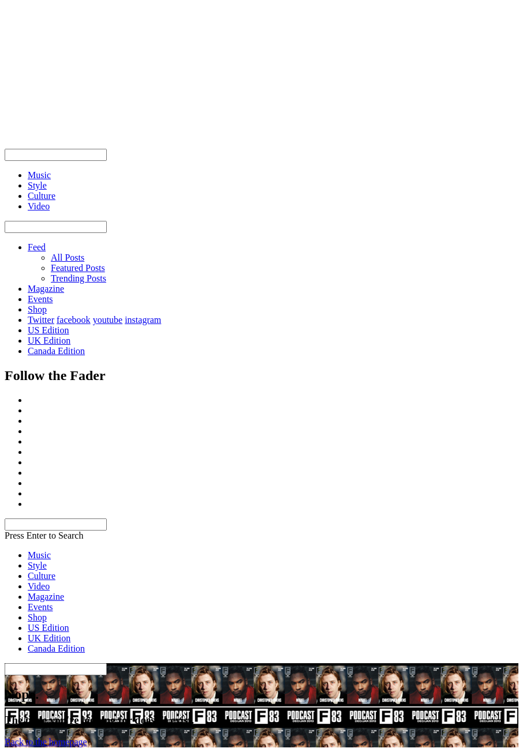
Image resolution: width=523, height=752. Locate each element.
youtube (108, 320)
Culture (41, 576)
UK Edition (49, 340)
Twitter (41, 320)
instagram (143, 320)
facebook (74, 320)
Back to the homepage (46, 742)
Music (39, 555)
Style (37, 565)
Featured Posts (78, 268)
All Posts (67, 257)
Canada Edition (56, 351)
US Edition (48, 330)
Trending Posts (78, 278)
